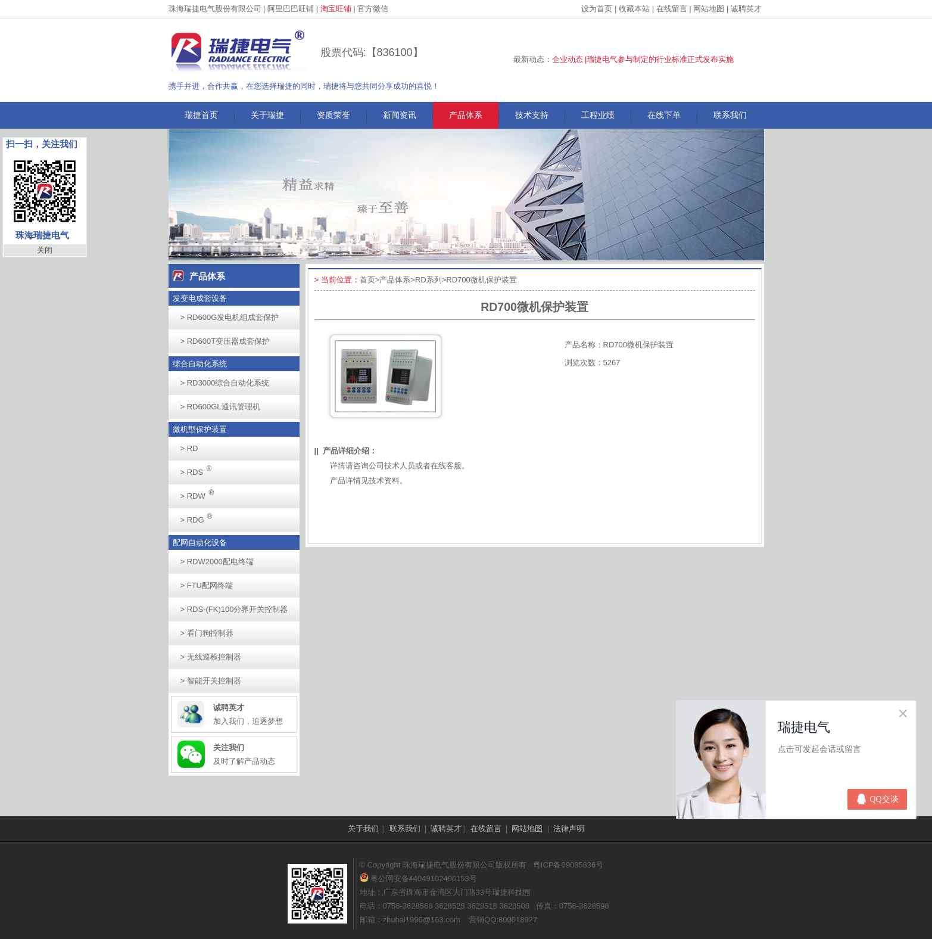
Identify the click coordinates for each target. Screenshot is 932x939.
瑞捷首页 (201, 115)
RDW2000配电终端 (217, 561)
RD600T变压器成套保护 (225, 341)
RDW (200, 492)
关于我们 (363, 828)
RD (189, 448)
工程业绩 (598, 115)
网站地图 (708, 8)
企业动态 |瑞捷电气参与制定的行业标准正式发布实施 (643, 59)
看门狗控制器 (206, 633)
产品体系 (465, 115)
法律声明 (568, 828)
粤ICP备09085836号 (568, 864)
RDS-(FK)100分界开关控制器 (234, 609)
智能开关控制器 (210, 680)
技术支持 (531, 115)
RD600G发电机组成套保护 (229, 317)
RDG (199, 516)
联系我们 (730, 115)
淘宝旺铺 (335, 8)
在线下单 (664, 115)
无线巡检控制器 (210, 656)
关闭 (44, 249)
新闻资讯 (399, 115)
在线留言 (671, 8)
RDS (199, 469)
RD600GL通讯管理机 (220, 406)
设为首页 (596, 8)
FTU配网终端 (206, 585)
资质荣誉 (333, 115)
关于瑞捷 (267, 115)
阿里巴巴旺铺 (290, 8)
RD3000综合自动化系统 (225, 382)
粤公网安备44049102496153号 (418, 878)
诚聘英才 (746, 8)
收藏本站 (634, 8)
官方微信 (372, 8)
